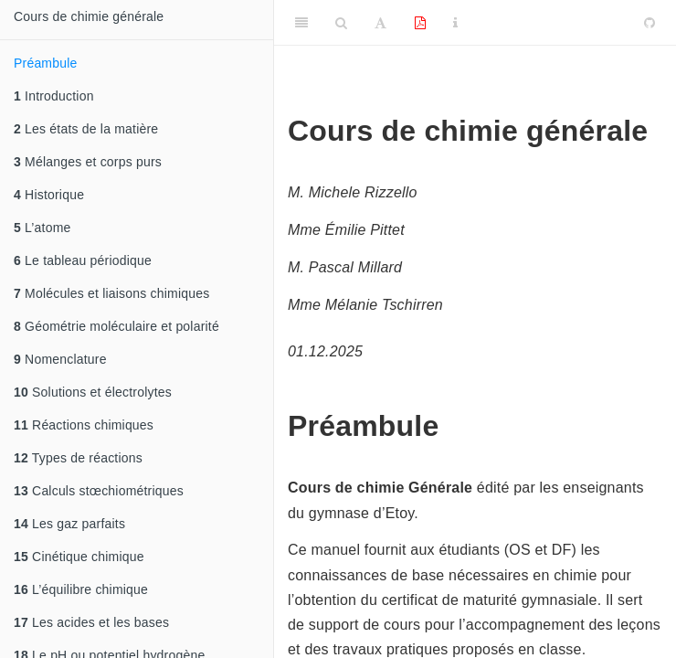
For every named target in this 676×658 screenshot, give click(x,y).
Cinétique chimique (79, 556)
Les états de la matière (86, 129)
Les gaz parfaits (69, 523)
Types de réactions (78, 458)
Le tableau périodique (83, 260)
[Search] (341, 23)
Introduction (54, 96)
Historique (49, 194)
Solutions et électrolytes (93, 392)
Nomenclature (60, 359)
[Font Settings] (380, 23)
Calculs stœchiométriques (99, 490)
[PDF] (420, 23)
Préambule (46, 63)
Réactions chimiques (83, 425)
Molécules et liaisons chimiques (111, 293)
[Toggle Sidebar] (301, 23)
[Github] (649, 23)
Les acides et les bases (91, 622)
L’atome (42, 227)
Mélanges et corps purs (88, 161)
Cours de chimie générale (89, 16)
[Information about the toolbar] (455, 23)
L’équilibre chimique (81, 589)
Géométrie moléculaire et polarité (116, 326)
